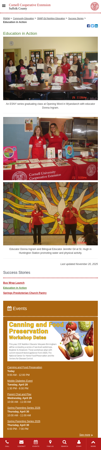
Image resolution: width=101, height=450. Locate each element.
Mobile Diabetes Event (20, 380)
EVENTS (36, 443)
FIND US (50, 443)
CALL (7, 443)
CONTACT (21, 443)
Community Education (23, 18)
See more (84, 434)
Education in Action (15, 287)
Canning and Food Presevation (24, 367)
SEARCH (64, 443)
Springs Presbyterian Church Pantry (25, 292)
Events (17, 308)
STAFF (79, 443)
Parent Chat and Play (19, 394)
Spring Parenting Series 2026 (23, 407)
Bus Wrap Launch (14, 282)
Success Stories (76, 18)
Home (6, 18)
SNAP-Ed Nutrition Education (51, 18)
